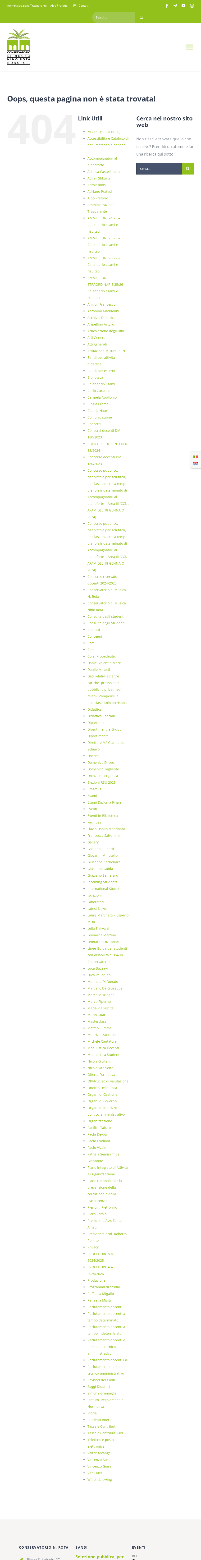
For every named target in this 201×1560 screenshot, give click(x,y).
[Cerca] (141, 17)
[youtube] (183, 6)
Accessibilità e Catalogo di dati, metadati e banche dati (108, 145)
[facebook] (167, 6)
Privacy (93, 1247)
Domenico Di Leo (100, 762)
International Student (104, 888)
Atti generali (97, 344)
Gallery (93, 842)
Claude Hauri (97, 410)
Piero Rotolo (96, 1214)
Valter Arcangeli (100, 1453)
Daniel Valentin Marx (104, 663)
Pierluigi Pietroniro (102, 1207)
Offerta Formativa (101, 1074)
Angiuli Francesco (101, 304)
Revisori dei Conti (101, 1380)
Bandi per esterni (101, 370)
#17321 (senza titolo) (103, 131)
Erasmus (94, 789)
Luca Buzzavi (97, 968)
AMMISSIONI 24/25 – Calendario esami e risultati (103, 225)
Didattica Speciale (101, 716)
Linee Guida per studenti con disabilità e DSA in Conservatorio (107, 955)
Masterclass (96, 1021)
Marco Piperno (99, 1001)
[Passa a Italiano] (195, 457)
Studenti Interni (100, 1419)
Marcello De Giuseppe (105, 988)
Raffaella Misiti (99, 1300)
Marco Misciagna (100, 995)
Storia (92, 1413)
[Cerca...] (159, 169)
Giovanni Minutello (102, 855)
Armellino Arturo (100, 324)
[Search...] (113, 17)
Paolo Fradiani (98, 1141)
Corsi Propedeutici (102, 656)
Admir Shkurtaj (99, 178)
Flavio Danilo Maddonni (106, 829)
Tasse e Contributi (101, 1426)
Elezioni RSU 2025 (101, 782)
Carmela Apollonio (102, 397)
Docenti (93, 756)
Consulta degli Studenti (106, 623)
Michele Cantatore (102, 1041)
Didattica (94, 709)
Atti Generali (97, 337)
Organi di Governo (102, 1101)
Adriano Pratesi (99, 191)
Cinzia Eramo (97, 404)
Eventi (92, 809)
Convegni (94, 636)
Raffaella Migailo (100, 1293)
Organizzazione (99, 1121)
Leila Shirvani (98, 928)
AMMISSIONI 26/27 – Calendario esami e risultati (103, 264)
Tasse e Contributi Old (105, 1433)
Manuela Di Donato (102, 981)
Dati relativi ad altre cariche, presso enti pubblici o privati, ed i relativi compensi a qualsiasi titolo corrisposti (107, 689)
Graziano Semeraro (102, 875)
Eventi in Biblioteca (102, 815)
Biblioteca (95, 377)
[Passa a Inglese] (195, 463)
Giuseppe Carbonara (103, 862)
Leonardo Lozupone (103, 941)
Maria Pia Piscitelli (101, 1008)
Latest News (97, 908)
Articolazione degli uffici (106, 331)
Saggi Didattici (98, 1386)
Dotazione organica (102, 775)
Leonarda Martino (101, 935)
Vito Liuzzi (95, 1473)
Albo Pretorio (97, 198)
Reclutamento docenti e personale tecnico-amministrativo (106, 1347)
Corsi (91, 643)
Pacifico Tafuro (99, 1127)
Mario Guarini (98, 1014)
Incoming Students (102, 882)
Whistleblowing (99, 1479)
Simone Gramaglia (102, 1393)
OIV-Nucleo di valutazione (107, 1081)
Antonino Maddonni (103, 311)
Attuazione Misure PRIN (106, 351)
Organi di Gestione (102, 1094)
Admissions (96, 185)
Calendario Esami (101, 384)
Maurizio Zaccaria (101, 1034)
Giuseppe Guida (100, 868)
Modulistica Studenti (103, 1054)
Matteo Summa (99, 1028)
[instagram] (192, 6)
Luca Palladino (98, 975)
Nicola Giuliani (99, 1061)
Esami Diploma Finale (104, 802)
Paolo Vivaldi (97, 1147)
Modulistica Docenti (103, 1048)
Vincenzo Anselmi (101, 1459)
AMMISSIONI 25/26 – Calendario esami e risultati (103, 244)
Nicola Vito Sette (100, 1068)
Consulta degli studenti (105, 616)
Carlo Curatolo (98, 390)
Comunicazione (99, 417)
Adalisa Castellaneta (103, 171)
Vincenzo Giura (99, 1466)
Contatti (93, 629)
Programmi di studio (103, 1287)
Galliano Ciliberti (100, 849)
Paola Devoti (97, 1134)
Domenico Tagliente (103, 769)
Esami (92, 795)
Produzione (96, 1280)
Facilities (94, 822)
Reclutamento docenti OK (107, 1360)
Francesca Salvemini (103, 835)
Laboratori (95, 902)
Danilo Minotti (98, 669)
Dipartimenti (97, 722)
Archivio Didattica (101, 317)
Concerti (94, 424)
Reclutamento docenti (104, 1307)
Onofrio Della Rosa (102, 1088)
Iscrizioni (94, 895)
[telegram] (175, 6)
